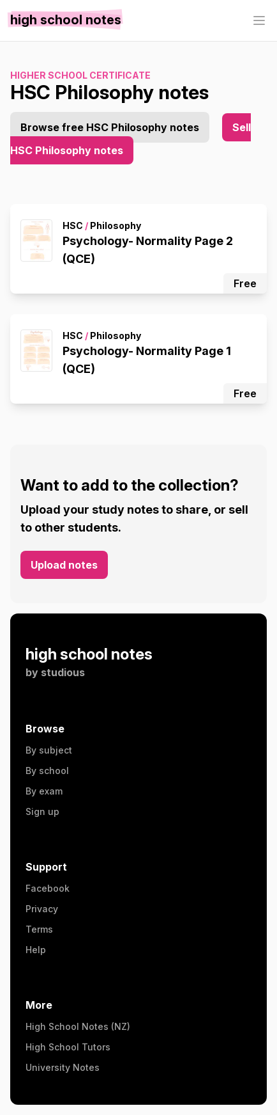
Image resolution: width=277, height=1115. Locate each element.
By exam (44, 791)
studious (63, 672)
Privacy (42, 908)
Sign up (42, 811)
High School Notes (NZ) (78, 1026)
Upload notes (64, 564)
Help (36, 949)
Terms (39, 929)
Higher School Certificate (80, 75)
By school (47, 770)
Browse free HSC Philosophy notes (109, 127)
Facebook (48, 888)
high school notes (89, 654)
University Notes (63, 1067)
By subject (49, 750)
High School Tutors (68, 1046)
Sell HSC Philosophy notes (130, 139)
